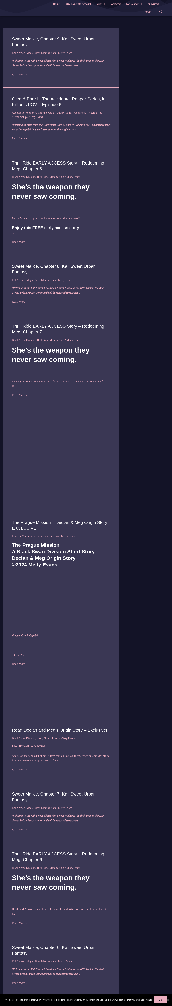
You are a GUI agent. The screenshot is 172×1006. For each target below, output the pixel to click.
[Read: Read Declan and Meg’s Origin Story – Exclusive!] (61, 704)
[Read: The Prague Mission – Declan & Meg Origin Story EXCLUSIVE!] (61, 465)
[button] (100, 4)
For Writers (152, 4)
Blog (39, 738)
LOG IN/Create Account (77, 4)
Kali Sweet (18, 52)
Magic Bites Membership (41, 52)
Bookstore (115, 4)
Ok (160, 1000)
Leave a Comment (22, 536)
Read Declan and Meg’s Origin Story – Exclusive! (59, 730)
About (149, 11)
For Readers (134, 4)
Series (100, 4)
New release (51, 738)
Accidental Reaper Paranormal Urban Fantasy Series (42, 112)
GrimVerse (80, 112)
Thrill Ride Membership (50, 176)
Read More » (19, 74)
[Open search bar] (161, 11)
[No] (167, 1000)
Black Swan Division (23, 176)
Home (56, 4)
